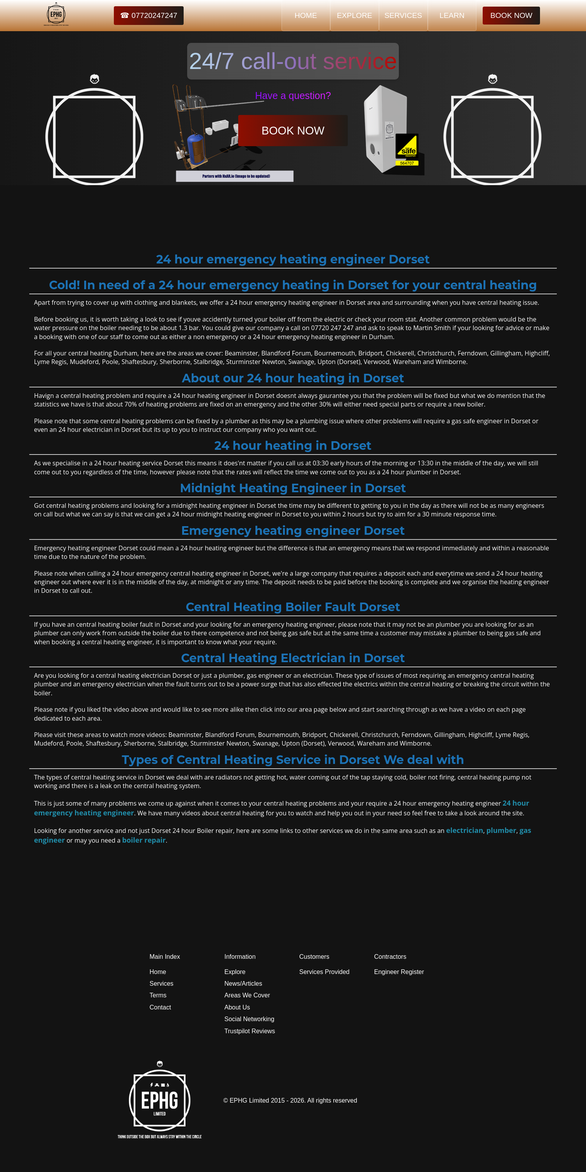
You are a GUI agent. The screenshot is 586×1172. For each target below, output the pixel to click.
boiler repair (144, 840)
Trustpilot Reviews (250, 1031)
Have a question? (293, 95)
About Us (237, 1007)
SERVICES (403, 15)
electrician (464, 830)
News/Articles (243, 983)
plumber (502, 830)
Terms (158, 995)
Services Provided (324, 972)
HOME (306, 15)
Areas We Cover (247, 995)
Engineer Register (399, 972)
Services (161, 983)
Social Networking (249, 1019)
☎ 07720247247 (148, 15)
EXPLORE (354, 15)
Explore (235, 972)
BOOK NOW (511, 15)
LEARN (451, 15)
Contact (160, 1007)
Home (158, 972)
